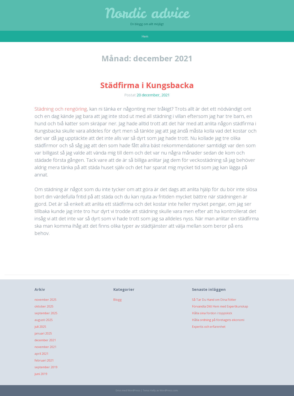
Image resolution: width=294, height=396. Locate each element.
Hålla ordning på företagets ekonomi (218, 320)
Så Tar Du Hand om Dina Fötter (214, 300)
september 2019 (45, 367)
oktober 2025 (43, 306)
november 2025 (45, 300)
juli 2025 (40, 327)
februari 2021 (44, 360)
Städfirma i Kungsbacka (147, 85)
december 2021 (45, 340)
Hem (145, 36)
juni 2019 (40, 374)
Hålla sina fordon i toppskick (212, 313)
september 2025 (45, 313)
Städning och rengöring (60, 108)
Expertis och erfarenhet (208, 327)
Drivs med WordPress (128, 390)
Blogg (117, 300)
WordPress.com (169, 390)
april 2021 (41, 354)
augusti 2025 (43, 320)
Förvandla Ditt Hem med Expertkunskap (220, 306)
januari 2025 (43, 333)
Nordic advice (147, 13)
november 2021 (45, 347)
